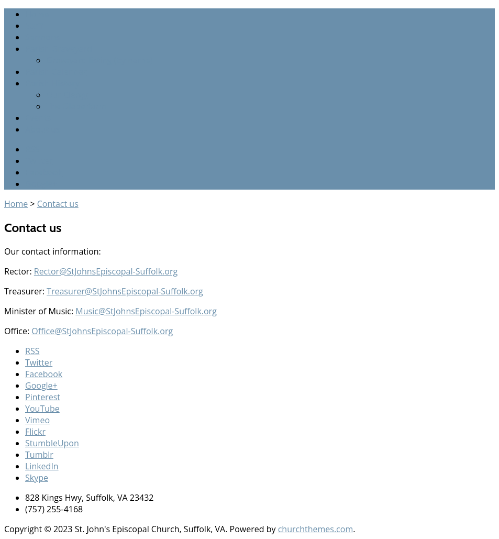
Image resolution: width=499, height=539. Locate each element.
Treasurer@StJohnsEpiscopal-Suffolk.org (125, 291)
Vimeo (37, 420)
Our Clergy (66, 95)
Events (38, 118)
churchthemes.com (315, 529)
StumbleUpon (52, 443)
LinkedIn (42, 466)
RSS (32, 149)
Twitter (38, 161)
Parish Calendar (56, 72)
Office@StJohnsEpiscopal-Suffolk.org (102, 331)
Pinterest (42, 397)
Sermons (42, 37)
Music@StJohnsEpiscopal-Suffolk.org (146, 311)
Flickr (35, 431)
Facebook (43, 172)
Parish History (52, 83)
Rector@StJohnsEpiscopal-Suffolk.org (106, 271)
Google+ (41, 184)
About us (42, 129)
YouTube (42, 408)
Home (37, 14)
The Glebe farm (76, 106)
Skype (36, 477)
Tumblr (39, 454)
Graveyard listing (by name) (99, 60)
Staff (34, 25)
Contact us (58, 204)
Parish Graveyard (58, 48)
